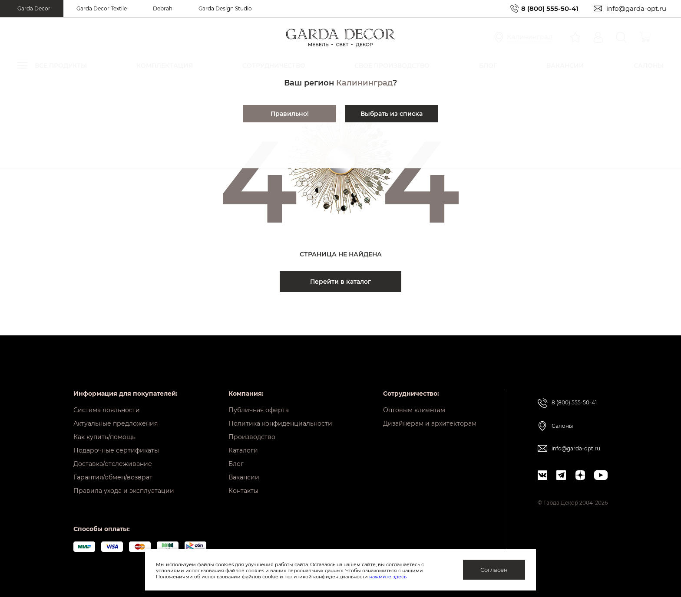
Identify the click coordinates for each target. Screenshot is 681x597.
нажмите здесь (388, 577)
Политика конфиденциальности (280, 423)
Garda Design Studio (225, 8)
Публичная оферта (258, 410)
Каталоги (243, 450)
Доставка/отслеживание (112, 464)
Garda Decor (33, 8)
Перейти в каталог (340, 281)
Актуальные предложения (115, 423)
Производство (251, 437)
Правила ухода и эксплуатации (123, 491)
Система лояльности (106, 410)
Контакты (243, 491)
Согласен (494, 569)
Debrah (162, 8)
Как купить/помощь (104, 437)
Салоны (562, 426)
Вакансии (243, 477)
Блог (236, 464)
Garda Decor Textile (101, 8)
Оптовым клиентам (414, 410)
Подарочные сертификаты (116, 450)
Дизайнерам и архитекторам (429, 423)
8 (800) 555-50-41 (550, 8)
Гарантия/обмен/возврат (112, 477)
